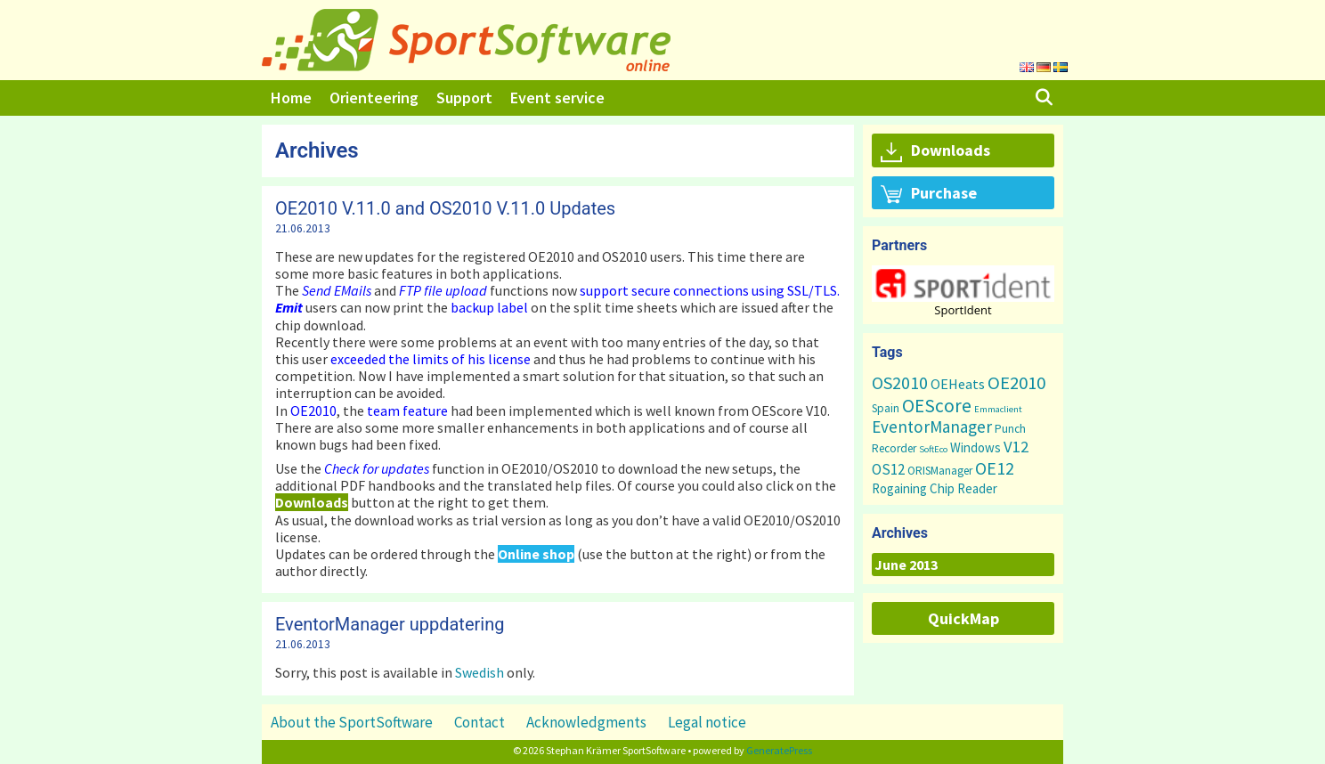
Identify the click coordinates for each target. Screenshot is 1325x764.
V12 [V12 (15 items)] (1016, 446)
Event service (557, 97)
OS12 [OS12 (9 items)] (888, 469)
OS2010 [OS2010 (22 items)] (900, 382)
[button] (963, 283)
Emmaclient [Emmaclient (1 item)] (998, 409)
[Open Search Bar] (1044, 98)
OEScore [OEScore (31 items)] (936, 406)
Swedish (479, 672)
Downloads (935, 151)
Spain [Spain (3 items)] (885, 408)
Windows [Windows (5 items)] (975, 447)
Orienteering (374, 97)
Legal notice (707, 722)
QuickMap (963, 618)
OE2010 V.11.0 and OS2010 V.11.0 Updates (445, 208)
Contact (479, 722)
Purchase (929, 194)
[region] (963, 290)
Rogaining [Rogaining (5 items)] (899, 488)
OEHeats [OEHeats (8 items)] (958, 384)
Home (291, 97)
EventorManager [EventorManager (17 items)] (932, 426)
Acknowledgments (586, 722)
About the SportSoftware (352, 722)
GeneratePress (779, 750)
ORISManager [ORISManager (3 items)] (939, 470)
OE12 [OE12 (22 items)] (994, 468)
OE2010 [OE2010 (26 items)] (1016, 382)
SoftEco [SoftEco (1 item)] (933, 449)
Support (464, 97)
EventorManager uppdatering (389, 624)
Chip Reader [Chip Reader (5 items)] (963, 488)
